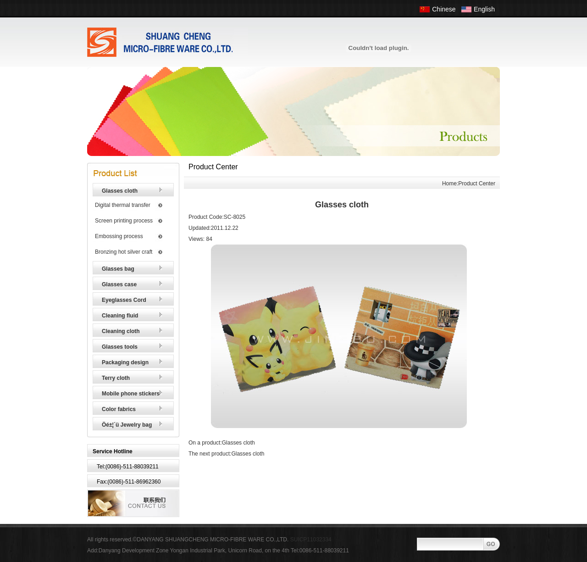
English (484, 9)
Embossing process (119, 236)
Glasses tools (120, 347)
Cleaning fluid (120, 315)
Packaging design (125, 362)
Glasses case (119, 284)
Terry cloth (116, 378)
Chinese (443, 9)
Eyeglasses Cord (124, 300)
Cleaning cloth (121, 331)
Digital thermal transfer (122, 205)
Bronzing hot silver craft (123, 252)
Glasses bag (118, 269)
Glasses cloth (120, 191)
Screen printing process (124, 220)
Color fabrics (119, 409)
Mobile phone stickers (131, 393)
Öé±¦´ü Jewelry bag (127, 425)
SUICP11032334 (311, 539)
